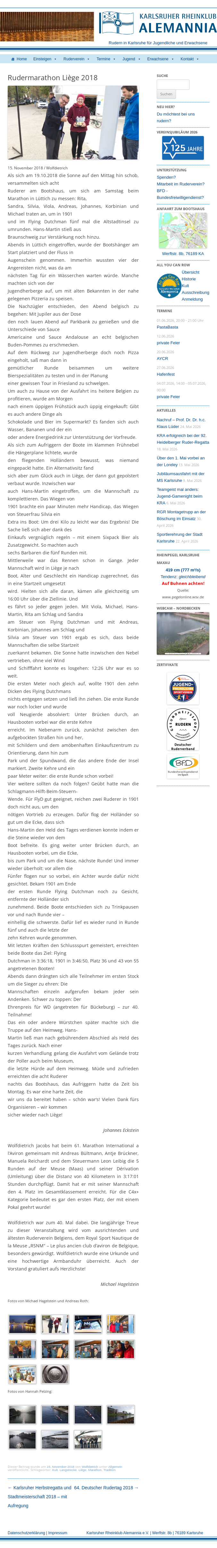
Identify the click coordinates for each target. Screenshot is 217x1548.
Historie (189, 279)
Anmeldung (192, 299)
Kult (55, 1470)
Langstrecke (68, 1470)
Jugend (131, 59)
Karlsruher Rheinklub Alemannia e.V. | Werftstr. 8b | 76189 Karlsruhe (145, 1533)
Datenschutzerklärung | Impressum (37, 1533)
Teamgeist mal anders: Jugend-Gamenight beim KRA (179, 496)
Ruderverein (76, 59)
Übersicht (190, 272)
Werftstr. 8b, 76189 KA (183, 253)
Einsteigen (45, 59)
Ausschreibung (195, 292)
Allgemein (115, 1466)
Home (22, 59)
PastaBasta (167, 327)
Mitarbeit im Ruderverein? (180, 184)
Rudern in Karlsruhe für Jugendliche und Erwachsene (158, 42)
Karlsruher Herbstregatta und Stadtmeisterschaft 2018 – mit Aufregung (39, 1496)
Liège (82, 1470)
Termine (106, 59)
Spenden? (166, 177)
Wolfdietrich (90, 1466)
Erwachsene (160, 59)
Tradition (110, 1470)
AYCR (162, 358)
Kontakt (190, 59)
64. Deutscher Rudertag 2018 (106, 1487)
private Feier (168, 342)
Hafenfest (166, 374)
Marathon (94, 1470)
